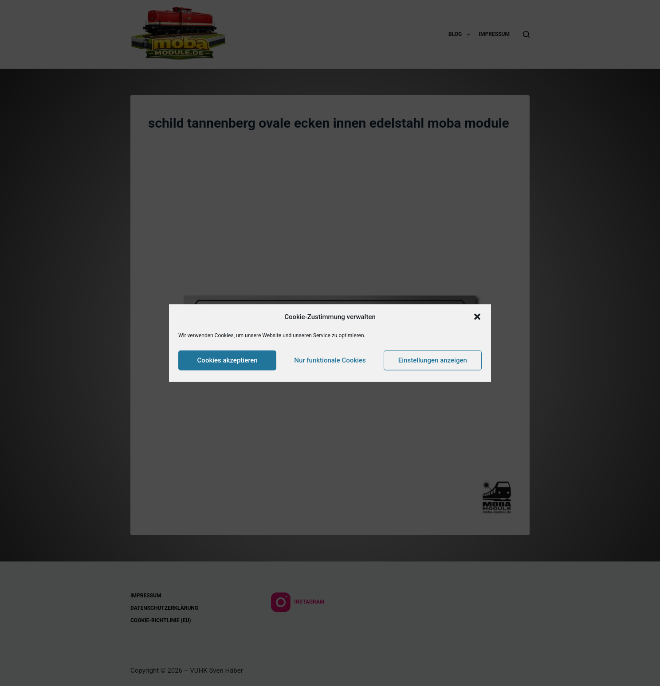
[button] (477, 316)
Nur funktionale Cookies (329, 360)
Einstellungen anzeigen (432, 360)
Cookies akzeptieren (227, 360)
